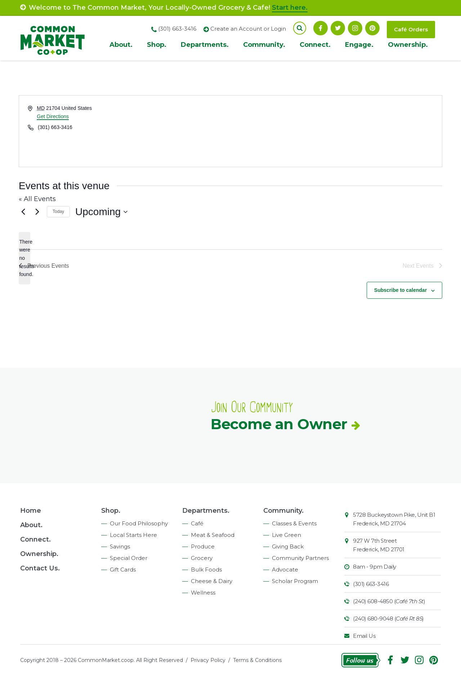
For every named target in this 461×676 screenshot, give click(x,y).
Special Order (128, 558)
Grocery (201, 558)
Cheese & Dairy (211, 581)
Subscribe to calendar (400, 290)
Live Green (286, 535)
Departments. (205, 45)
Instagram (355, 28)
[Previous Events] (23, 212)
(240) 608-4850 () (389, 601)
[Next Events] (37, 212)
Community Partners (300, 558)
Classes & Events (294, 523)
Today (58, 211)
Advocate (285, 569)
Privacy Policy (208, 660)
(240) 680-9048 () (388, 618)
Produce (203, 546)
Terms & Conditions (257, 660)
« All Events (37, 199)
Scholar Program (295, 581)
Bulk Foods (206, 569)
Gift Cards (123, 569)
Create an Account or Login (248, 28)
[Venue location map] (335, 131)
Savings (120, 546)
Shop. (156, 45)
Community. (264, 45)
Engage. (359, 45)
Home (30, 511)
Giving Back (288, 546)
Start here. (290, 8)
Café (197, 523)
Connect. (315, 45)
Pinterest (372, 28)
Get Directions (53, 116)
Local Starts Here (133, 535)
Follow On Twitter (338, 28)
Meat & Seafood (212, 535)
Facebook (320, 28)
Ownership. (408, 45)
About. (121, 45)
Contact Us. (40, 568)
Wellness (203, 592)
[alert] (24, 258)
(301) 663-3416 (371, 584)
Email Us (364, 635)
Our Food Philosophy (139, 523)
